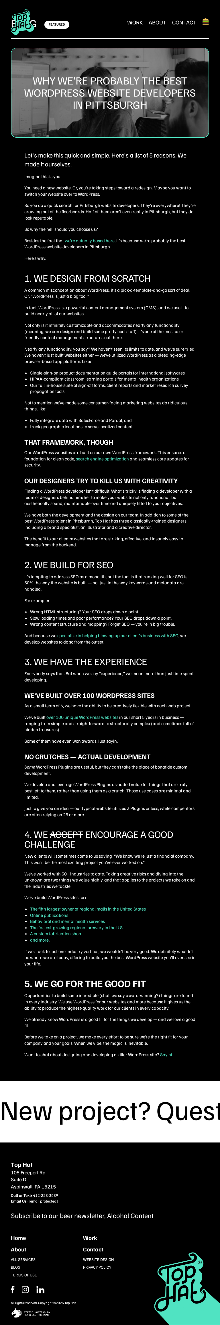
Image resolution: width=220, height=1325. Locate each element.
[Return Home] (22, 22)
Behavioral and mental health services (67, 921)
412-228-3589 (45, 1195)
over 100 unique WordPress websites (82, 717)
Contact (184, 22)
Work (135, 22)
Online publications (49, 915)
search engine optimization (102, 459)
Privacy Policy (97, 1267)
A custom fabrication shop (55, 933)
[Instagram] (40, 1289)
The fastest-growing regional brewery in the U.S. (76, 927)
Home (18, 1237)
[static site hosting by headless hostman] (110, 1313)
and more (39, 940)
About (157, 22)
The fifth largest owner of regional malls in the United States (88, 909)
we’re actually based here (90, 240)
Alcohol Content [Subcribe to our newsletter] (130, 1215)
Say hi (166, 1054)
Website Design (98, 1259)
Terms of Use (24, 1274)
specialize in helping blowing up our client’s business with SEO (117, 635)
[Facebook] (25, 1289)
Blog (15, 1267)
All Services (23, 1259)
